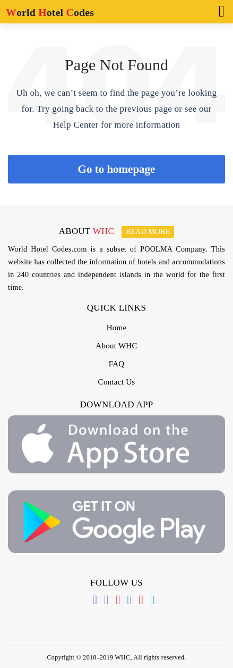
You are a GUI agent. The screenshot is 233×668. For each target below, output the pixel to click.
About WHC (116, 345)
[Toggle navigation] (218, 10)
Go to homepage (117, 169)
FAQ (117, 364)
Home (117, 327)
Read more (148, 232)
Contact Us (116, 382)
